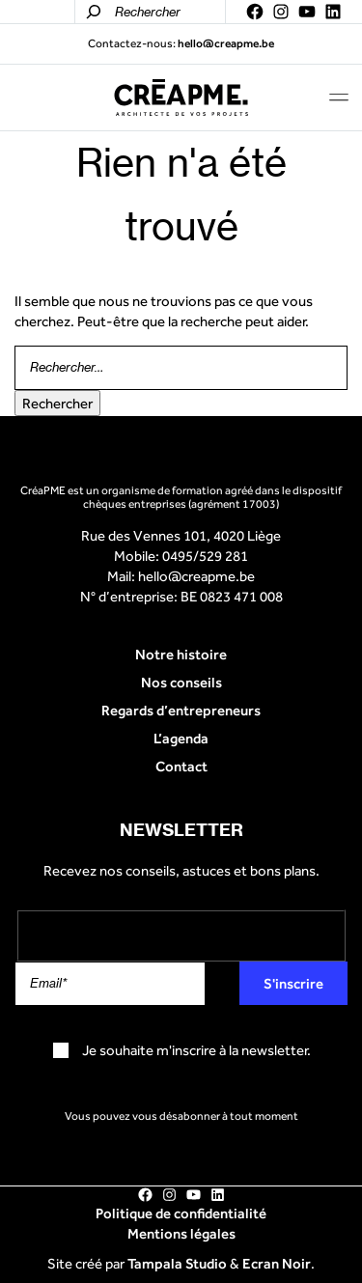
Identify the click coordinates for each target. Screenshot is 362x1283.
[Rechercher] (93, 11)
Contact (181, 766)
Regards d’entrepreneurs (181, 710)
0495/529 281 (205, 555)
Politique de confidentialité (181, 1213)
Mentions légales (181, 1233)
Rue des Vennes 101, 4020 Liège (181, 535)
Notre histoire (181, 654)
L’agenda (181, 738)
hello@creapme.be (196, 576)
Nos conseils (181, 682)
